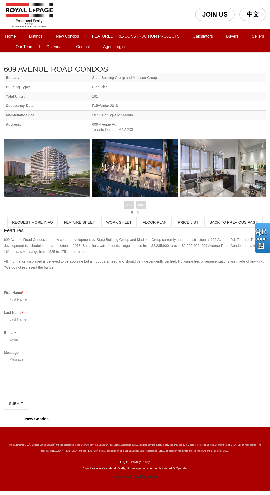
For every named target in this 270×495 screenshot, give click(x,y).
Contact (83, 47)
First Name (13, 293)
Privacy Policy (140, 466)
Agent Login (114, 47)
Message (11, 353)
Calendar (54, 47)
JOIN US (215, 14)
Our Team (24, 47)
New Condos (67, 36)
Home (10, 36)
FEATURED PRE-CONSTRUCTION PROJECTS (136, 36)
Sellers (258, 36)
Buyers (232, 36)
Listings (36, 36)
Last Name (13, 313)
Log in (124, 466)
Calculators (203, 36)
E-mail (9, 333)
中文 (253, 14)
